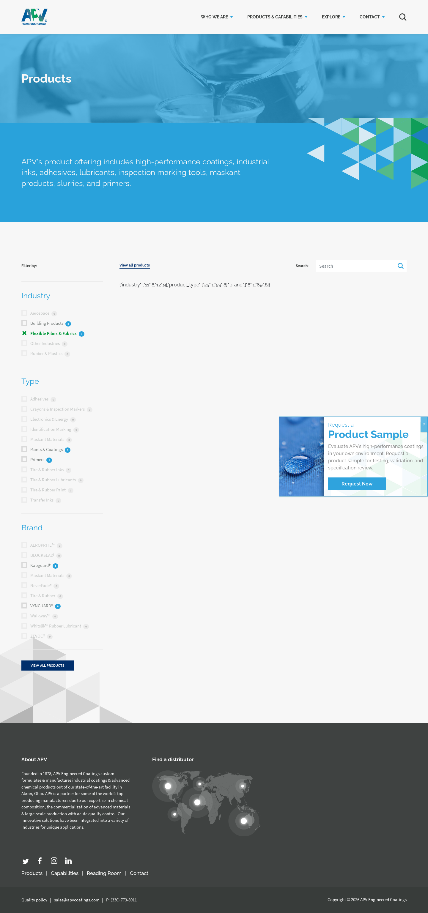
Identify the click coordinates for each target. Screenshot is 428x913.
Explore (331, 17)
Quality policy (34, 900)
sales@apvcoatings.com (76, 900)
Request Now (357, 484)
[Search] (361, 269)
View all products (134, 269)
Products (32, 873)
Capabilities (64, 873)
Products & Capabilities (275, 17)
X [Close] (424, 424)
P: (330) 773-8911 (121, 900)
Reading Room (104, 873)
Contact (370, 17)
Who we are (214, 17)
